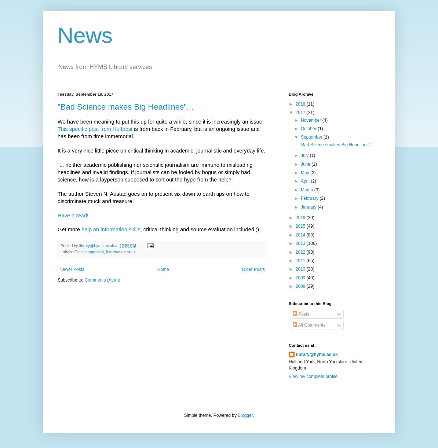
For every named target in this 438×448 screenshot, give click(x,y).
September (312, 137)
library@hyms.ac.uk (317, 354)
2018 (301, 104)
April (306, 181)
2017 (301, 112)
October (309, 128)
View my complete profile (313, 376)
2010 (301, 269)
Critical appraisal (89, 252)
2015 (301, 226)
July (305, 155)
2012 (301, 252)
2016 (301, 217)
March (307, 189)
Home (163, 269)
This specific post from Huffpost (95, 129)
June (306, 164)
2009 (301, 277)
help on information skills (110, 229)
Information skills (120, 252)
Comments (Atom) (102, 280)
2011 (301, 260)
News (85, 35)
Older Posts (253, 269)
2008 (301, 286)
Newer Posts (71, 269)
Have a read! (73, 216)
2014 (301, 235)
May (305, 172)
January (309, 207)
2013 (301, 243)
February (310, 198)
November (311, 120)
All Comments (309, 325)
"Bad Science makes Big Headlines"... (125, 106)
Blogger (245, 415)
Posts (301, 314)
